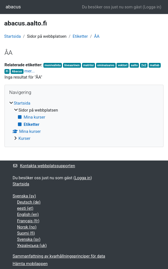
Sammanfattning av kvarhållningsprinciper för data (59, 256)
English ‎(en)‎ (28, 214)
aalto (134, 65)
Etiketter (80, 36)
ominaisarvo (105, 65)
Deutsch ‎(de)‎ (29, 202)
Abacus (17, 71)
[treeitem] (84, 120)
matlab (154, 65)
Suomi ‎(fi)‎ (26, 233)
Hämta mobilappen (30, 263)
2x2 (143, 65)
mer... (29, 71)
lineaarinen (72, 65)
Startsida (12, 36)
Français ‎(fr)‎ (28, 220)
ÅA (96, 36)
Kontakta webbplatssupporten (44, 165)
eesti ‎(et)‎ (25, 208)
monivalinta (53, 65)
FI (7, 71)
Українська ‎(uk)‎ (32, 245)
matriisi (88, 65)
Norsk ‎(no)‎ (26, 227)
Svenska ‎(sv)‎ (24, 196)
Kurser (24, 138)
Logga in (152, 7)
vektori (122, 65)
